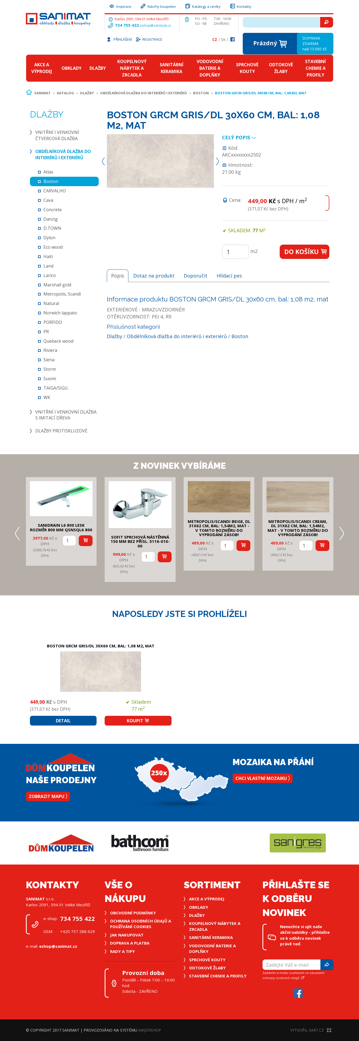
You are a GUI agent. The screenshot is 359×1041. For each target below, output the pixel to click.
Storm (49, 369)
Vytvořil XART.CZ (310, 1030)
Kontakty (240, 6)
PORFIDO (52, 322)
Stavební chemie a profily (315, 68)
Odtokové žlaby (281, 68)
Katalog (65, 93)
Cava (48, 200)
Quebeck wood (58, 341)
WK (46, 397)
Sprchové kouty (247, 68)
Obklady (71, 68)
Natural (51, 303)
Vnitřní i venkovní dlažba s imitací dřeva (66, 415)
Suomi (49, 378)
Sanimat (42, 93)
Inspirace (120, 6)
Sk (223, 39)
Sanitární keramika (171, 68)
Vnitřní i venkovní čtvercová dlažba (57, 135)
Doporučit (195, 275)
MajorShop (149, 1030)
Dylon (49, 238)
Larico (49, 275)
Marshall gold (57, 285)
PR (46, 332)
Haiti (48, 256)
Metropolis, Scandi (62, 294)
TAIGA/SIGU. (56, 388)
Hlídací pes (229, 275)
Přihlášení (119, 39)
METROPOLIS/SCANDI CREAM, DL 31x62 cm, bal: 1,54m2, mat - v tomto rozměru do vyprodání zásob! (298, 528)
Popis (117, 275)
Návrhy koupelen (158, 6)
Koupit (138, 721)
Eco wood (53, 247)
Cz (214, 39)
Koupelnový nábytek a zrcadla (131, 68)
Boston (201, 93)
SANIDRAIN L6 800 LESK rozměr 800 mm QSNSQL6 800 (61, 527)
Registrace (149, 39)
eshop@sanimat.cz (155, 25)
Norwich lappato (60, 313)
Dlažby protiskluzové (61, 431)
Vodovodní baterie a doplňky (210, 68)
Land (48, 266)
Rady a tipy (122, 951)
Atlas (48, 172)
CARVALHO (54, 191)
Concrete (52, 210)
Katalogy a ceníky (202, 6)
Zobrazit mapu (48, 796)
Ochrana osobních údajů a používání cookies (140, 923)
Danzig (50, 219)
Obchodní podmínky (133, 912)
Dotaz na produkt (154, 275)
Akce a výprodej (41, 68)
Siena (48, 360)
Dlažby (98, 68)
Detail (63, 721)
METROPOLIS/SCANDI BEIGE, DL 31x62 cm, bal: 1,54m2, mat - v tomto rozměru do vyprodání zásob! (219, 528)
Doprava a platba (129, 943)
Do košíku (306, 251)
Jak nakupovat (126, 935)
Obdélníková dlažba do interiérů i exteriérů (143, 93)
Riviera (50, 350)
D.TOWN (52, 228)
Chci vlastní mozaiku (262, 778)
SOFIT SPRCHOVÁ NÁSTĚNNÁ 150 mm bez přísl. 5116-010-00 (140, 541)
